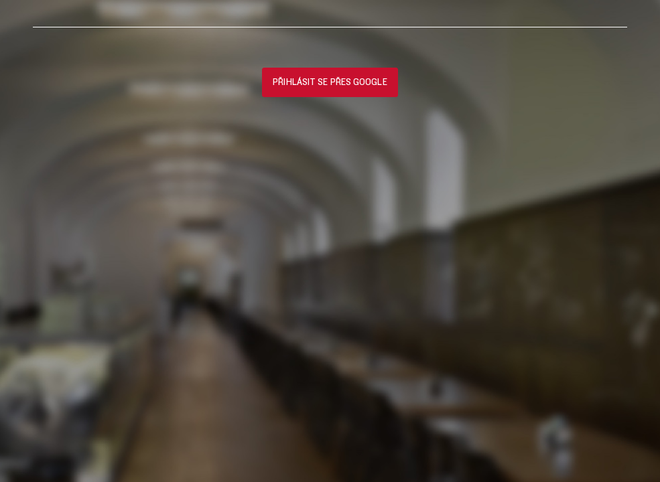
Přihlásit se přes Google (330, 82)
